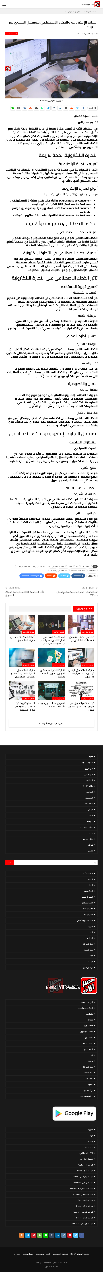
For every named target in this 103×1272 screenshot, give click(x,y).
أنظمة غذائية (88, 873)
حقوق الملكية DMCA (79, 1254)
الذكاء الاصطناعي (44, 566)
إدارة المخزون (86, 566)
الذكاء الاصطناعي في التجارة (26, 566)
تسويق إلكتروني (11, 33)
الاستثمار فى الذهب (85, 1008)
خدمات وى (88, 1037)
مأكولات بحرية (87, 762)
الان (77, 566)
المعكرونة (89, 798)
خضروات (90, 1084)
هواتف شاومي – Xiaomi (83, 1194)
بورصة (90, 1061)
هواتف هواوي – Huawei (83, 1212)
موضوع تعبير (88, 967)
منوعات (90, 961)
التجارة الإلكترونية (58, 566)
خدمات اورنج (88, 1025)
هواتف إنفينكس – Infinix (83, 1176)
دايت (91, 955)
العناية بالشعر (88, 914)
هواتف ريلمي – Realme (83, 1182)
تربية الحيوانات (88, 944)
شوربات (90, 821)
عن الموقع (28, 1254)
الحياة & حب (88, 891)
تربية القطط (88, 950)
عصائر (91, 833)
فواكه (90, 845)
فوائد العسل (88, 1090)
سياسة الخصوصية (60, 1254)
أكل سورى (88, 768)
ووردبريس (89, 1147)
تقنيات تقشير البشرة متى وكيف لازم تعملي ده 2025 (77, 593)
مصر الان (53, 570)
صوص (90, 809)
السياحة (90, 938)
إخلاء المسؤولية (43, 1254)
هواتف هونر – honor (84, 1218)
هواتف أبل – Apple (85, 1165)
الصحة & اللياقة (87, 897)
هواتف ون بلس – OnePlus (82, 1223)
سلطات (90, 815)
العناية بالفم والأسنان (85, 920)
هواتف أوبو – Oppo (85, 1170)
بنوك (91, 1055)
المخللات (89, 792)
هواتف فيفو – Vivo (85, 1200)
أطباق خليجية (88, 786)
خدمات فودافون (86, 1031)
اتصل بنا (17, 1254)
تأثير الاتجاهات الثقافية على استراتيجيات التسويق (24, 593)
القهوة (90, 926)
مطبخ (91, 756)
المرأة (91, 932)
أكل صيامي (88, 774)
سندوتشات (89, 803)
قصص (90, 851)
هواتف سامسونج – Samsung (81, 1188)
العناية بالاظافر (87, 903)
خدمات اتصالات (87, 1043)
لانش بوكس (88, 839)
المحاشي (89, 780)
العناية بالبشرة (88, 908)
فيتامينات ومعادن (86, 1096)
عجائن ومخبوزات (86, 827)
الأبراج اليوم (88, 1049)
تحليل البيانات (63, 570)
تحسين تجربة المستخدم (78, 570)
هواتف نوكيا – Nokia (84, 1206)
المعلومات (92, 570)
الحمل (91, 885)
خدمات (90, 1020)
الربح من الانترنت (87, 1002)
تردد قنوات (89, 1078)
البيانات (70, 566)
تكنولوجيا (89, 1014)
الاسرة (90, 879)
